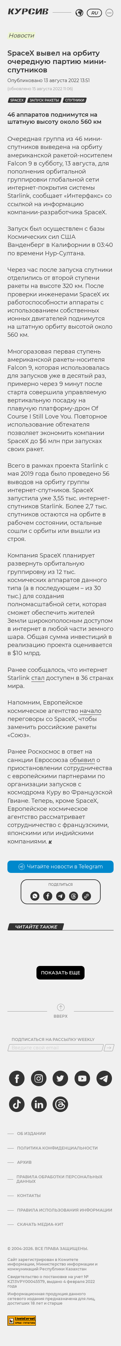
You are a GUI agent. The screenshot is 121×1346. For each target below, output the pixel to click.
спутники (74, 100)
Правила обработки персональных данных (59, 1179)
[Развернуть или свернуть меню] (109, 13)
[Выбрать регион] (79, 13)
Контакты (29, 1195)
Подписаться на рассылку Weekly (53, 1039)
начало (90, 711)
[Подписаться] (109, 1047)
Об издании (31, 1133)
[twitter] (60, 1078)
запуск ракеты (44, 100)
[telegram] (104, 1078)
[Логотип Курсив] (28, 11)
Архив (24, 1162)
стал (38, 678)
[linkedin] (39, 1104)
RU (94, 13)
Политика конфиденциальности (57, 1148)
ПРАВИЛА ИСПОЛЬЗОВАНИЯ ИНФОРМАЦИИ (64, 1210)
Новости (21, 35)
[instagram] (38, 1078)
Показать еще (60, 973)
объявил (82, 760)
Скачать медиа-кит (40, 1224)
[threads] (60, 1104)
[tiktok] (17, 1104)
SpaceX (17, 100)
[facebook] (17, 1078)
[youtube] (82, 1078)
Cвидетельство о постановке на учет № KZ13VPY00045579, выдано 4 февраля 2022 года (51, 1281)
